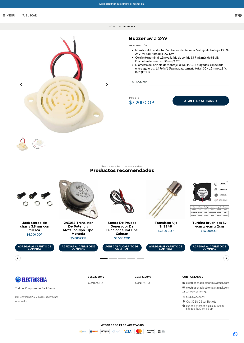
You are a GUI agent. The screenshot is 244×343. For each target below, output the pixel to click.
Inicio (112, 26)
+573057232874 (194, 292)
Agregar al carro (200, 101)
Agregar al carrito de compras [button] (34, 247)
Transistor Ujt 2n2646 (166, 224)
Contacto (95, 283)
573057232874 (193, 297)
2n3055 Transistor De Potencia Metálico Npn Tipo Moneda (78, 228)
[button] (104, 258)
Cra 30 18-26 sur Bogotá (199, 301)
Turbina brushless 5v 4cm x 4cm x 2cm (209, 224)
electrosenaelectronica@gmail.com (205, 283)
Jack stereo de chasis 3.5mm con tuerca (34, 226)
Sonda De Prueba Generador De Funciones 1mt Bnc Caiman (122, 228)
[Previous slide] (21, 85)
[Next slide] (107, 85)
